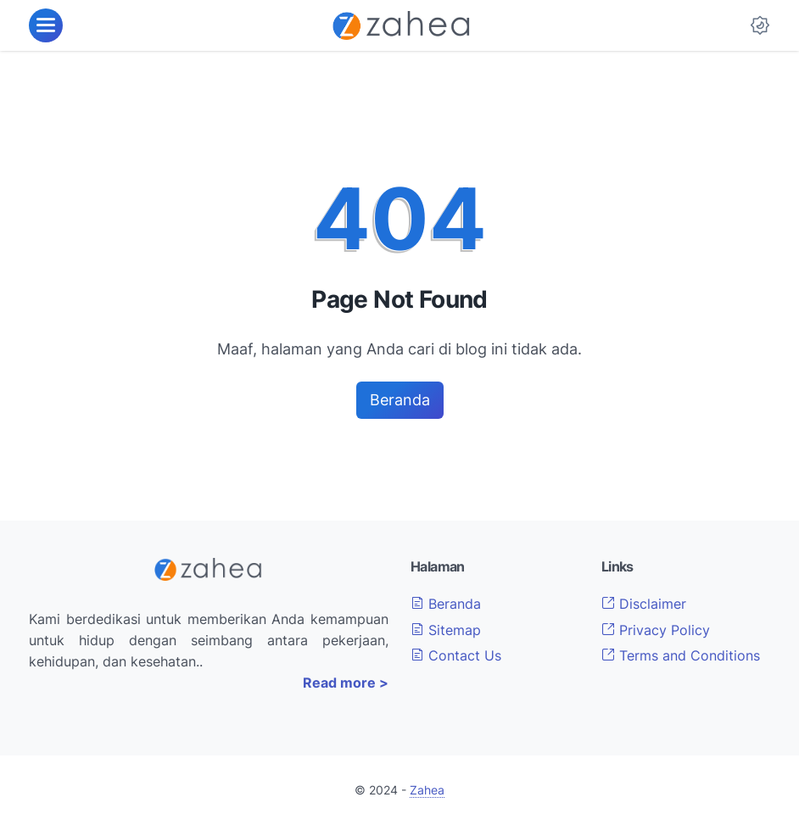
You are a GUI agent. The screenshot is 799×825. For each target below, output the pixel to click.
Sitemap (446, 630)
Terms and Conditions (680, 655)
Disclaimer (643, 603)
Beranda (400, 400)
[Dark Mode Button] (760, 25)
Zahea (427, 790)
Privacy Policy (655, 630)
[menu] (46, 25)
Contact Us (456, 655)
